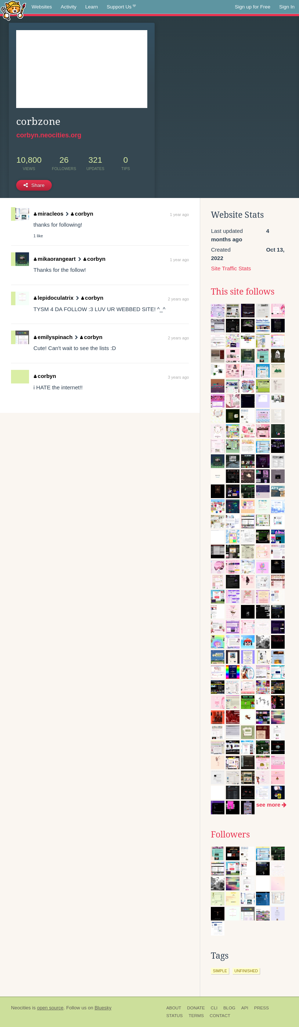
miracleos (49, 213)
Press (261, 1007)
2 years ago (178, 299)
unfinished (246, 971)
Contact (220, 1015)
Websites (42, 7)
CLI (214, 1007)
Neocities (21, 1007)
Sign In (287, 7)
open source (50, 1007)
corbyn (82, 213)
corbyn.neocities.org (48, 135)
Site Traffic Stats (231, 268)
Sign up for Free (252, 7)
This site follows (242, 291)
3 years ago (178, 377)
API (244, 1007)
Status (174, 1015)
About (173, 1007)
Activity (68, 7)
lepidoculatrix (53, 298)
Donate (196, 1007)
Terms (195, 1015)
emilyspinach (53, 337)
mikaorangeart (55, 259)
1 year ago (179, 214)
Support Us (121, 7)
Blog (229, 1007)
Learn (91, 7)
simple (220, 971)
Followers (230, 834)
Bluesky (102, 1007)
